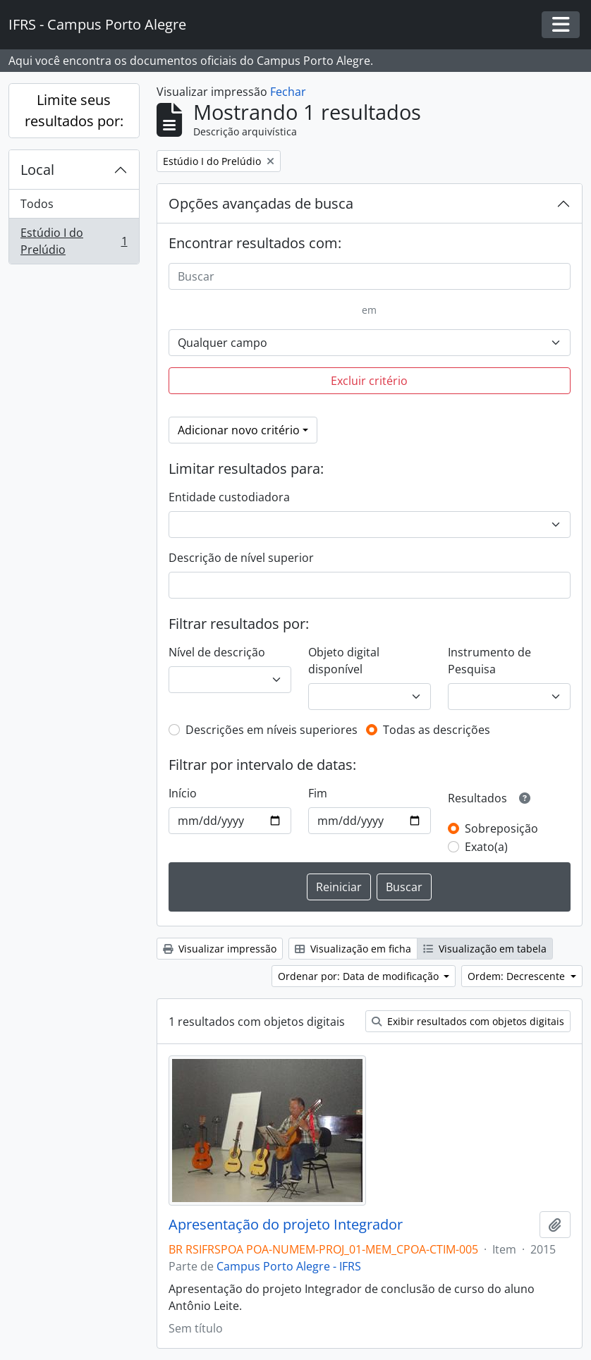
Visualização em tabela (485, 948)
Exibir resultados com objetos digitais (468, 1021)
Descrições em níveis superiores (271, 729)
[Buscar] (370, 276)
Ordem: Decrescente (518, 976)
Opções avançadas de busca (261, 203)
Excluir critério (369, 380)
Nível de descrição (217, 652)
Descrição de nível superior (241, 557)
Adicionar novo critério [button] (239, 430)
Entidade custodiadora (229, 497)
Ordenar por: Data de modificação (359, 976)
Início (183, 793)
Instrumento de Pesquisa (489, 660)
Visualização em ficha (353, 948)
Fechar (288, 91)
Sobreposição (501, 828)
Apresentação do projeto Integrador (286, 1224)
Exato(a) (486, 846)
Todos (37, 204)
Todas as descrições (436, 729)
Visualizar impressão (219, 948)
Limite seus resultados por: (74, 110)
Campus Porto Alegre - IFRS (289, 1266)
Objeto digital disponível (343, 660)
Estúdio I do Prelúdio (74, 241)
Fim (317, 793)
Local (37, 169)
